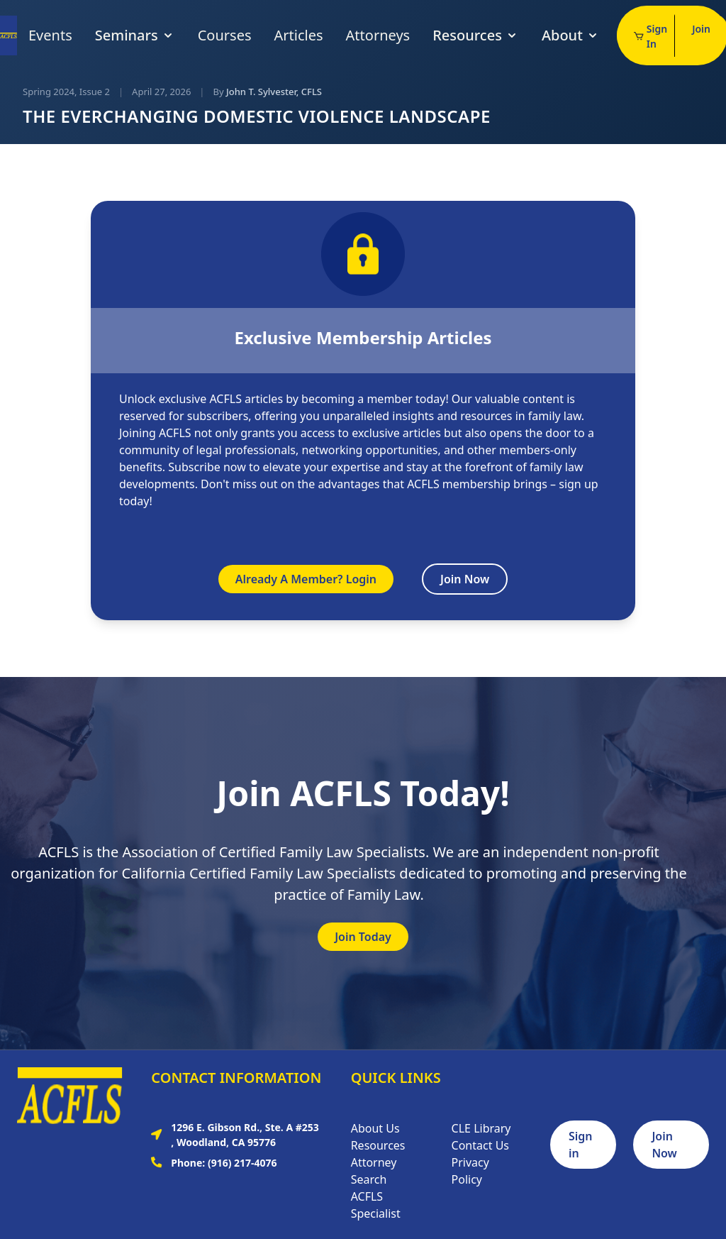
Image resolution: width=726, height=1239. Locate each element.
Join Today (363, 937)
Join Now (464, 579)
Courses (225, 35)
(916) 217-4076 (242, 1162)
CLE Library (481, 1128)
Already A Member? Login (305, 579)
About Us (375, 1128)
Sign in (581, 1144)
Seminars (135, 35)
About (571, 35)
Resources (475, 35)
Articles (298, 35)
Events (50, 35)
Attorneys (378, 35)
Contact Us (480, 1145)
